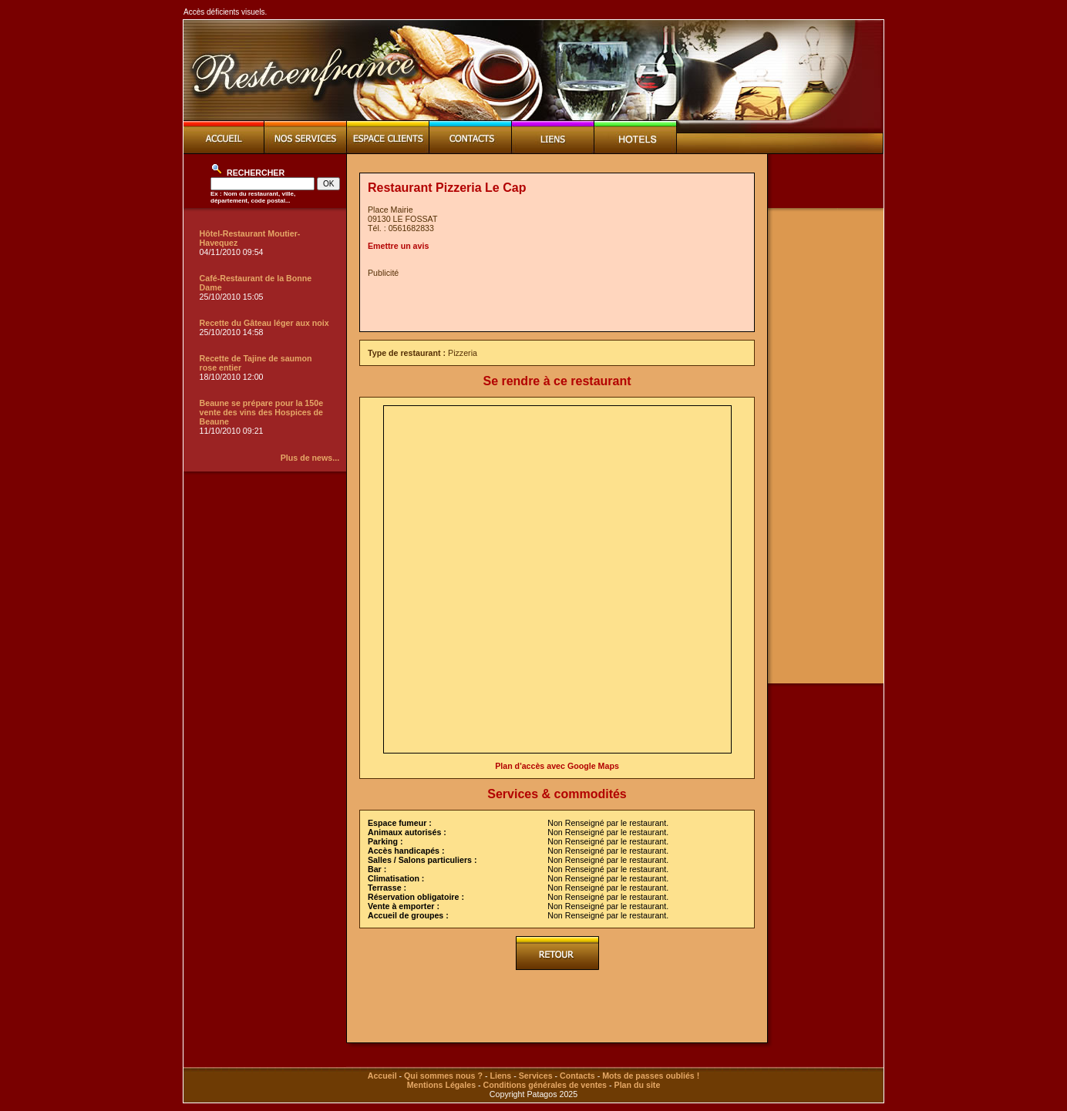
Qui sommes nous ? (443, 1075)
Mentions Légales (441, 1084)
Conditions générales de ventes (545, 1084)
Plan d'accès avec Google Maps (557, 765)
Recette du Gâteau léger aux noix (264, 322)
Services (536, 1075)
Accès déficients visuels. (225, 12)
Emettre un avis (398, 245)
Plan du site (637, 1084)
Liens (500, 1075)
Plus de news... (310, 457)
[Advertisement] (548, 300)
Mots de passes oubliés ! (650, 1075)
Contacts (577, 1075)
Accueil (382, 1075)
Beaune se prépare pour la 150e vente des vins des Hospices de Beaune (262, 412)
